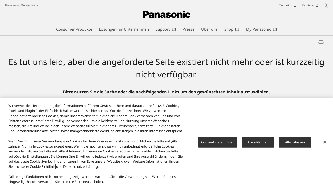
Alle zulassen (295, 144)
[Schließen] (324, 144)
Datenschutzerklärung (80, 168)
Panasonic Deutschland (22, 5)
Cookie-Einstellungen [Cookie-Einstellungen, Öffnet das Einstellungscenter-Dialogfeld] (218, 144)
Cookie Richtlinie (42, 168)
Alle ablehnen (258, 144)
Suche (110, 92)
